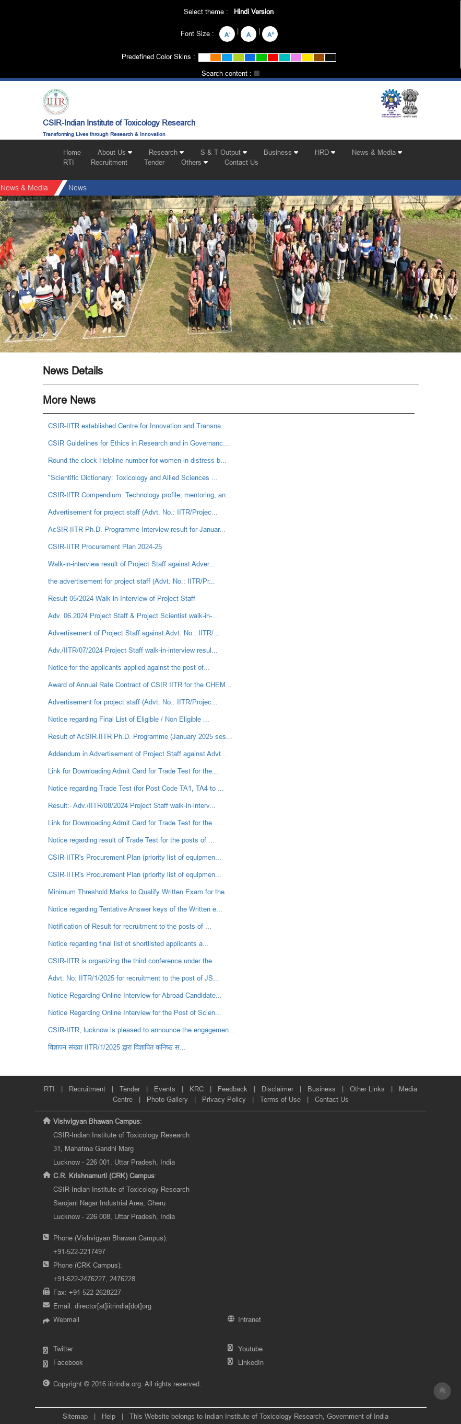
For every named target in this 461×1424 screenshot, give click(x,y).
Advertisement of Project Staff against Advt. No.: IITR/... (134, 633)
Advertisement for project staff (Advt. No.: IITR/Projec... (133, 512)
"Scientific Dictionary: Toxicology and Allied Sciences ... (133, 477)
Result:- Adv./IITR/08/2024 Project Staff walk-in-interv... (132, 805)
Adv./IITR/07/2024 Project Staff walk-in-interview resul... (133, 650)
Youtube (250, 1349)
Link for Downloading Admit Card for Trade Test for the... (133, 771)
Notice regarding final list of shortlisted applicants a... (128, 943)
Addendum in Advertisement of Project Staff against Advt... (137, 753)
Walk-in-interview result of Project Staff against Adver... (131, 564)
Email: (102, 1306)
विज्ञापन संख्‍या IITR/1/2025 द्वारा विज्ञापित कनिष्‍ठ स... (117, 1047)
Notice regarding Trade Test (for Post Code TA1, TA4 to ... (136, 788)
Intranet (249, 1319)
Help (108, 1416)
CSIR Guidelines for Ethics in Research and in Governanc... (138, 443)
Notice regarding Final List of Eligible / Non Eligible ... (128, 719)
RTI (68, 162)
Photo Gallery (167, 1099)
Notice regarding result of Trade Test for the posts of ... (131, 840)
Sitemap (75, 1416)
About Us (115, 152)
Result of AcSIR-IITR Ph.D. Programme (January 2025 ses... (140, 736)
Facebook (68, 1362)
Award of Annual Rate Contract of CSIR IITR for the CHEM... (140, 684)
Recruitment (109, 162)
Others (194, 162)
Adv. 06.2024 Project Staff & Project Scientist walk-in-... (133, 615)
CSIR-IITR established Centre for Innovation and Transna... (137, 425)
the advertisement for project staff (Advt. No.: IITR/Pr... (131, 581)
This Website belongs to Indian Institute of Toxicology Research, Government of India (258, 1416)
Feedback (232, 1089)
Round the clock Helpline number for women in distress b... (137, 460)
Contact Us (241, 162)
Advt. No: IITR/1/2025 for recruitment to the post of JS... (133, 978)
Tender (154, 162)
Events (164, 1089)
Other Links (367, 1089)
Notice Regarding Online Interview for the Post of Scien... (134, 1012)
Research (166, 152)
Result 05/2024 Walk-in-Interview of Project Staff (121, 598)
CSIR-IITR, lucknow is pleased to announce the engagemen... (141, 1030)
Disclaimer (277, 1089)
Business (281, 152)
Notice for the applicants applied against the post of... (129, 667)
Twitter (63, 1349)
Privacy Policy (224, 1099)
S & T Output (223, 152)
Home (72, 152)
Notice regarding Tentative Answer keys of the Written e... (135, 909)
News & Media (377, 152)
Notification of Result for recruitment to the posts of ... (129, 926)
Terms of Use (280, 1099)
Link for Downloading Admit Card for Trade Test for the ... (134, 822)
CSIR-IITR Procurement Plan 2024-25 (105, 546)
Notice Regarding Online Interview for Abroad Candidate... (135, 995)
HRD (325, 152)
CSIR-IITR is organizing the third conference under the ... (134, 960)
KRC (197, 1089)
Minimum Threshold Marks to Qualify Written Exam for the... (139, 891)
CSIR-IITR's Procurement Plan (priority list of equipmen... (134, 857)
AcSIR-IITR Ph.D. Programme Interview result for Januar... (137, 529)
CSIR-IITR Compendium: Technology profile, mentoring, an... (140, 495)
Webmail (66, 1319)
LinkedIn (251, 1362)
